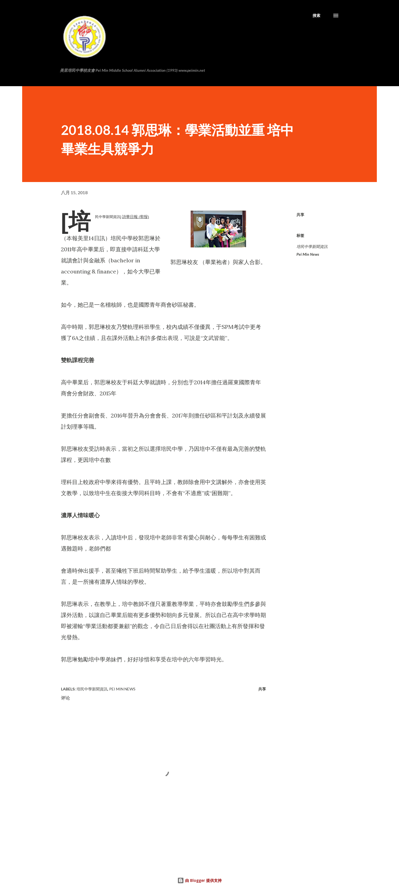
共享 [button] (300, 214)
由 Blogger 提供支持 (199, 880)
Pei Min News (307, 254)
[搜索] (316, 15)
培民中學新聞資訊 (312, 246)
